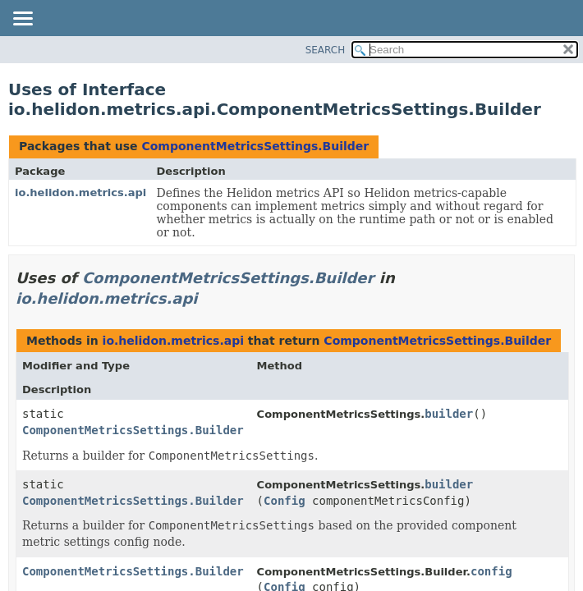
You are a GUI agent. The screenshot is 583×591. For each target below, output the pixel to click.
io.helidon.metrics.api (80, 192)
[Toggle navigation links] (22, 19)
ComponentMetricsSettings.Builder (255, 146)
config (491, 571)
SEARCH (325, 50)
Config (284, 500)
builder (449, 413)
